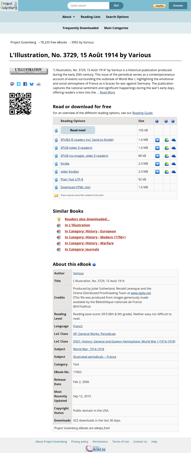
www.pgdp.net (141, 293)
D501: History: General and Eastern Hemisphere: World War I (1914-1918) (124, 341)
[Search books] (88, 5)
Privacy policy (79, 441)
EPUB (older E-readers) (76, 148)
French (78, 326)
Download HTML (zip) (75, 187)
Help (154, 441)
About (68, 17)
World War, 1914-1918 (88, 349)
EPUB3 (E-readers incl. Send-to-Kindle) (87, 140)
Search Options (117, 17)
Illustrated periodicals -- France (94, 357)
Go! (116, 5)
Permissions (100, 441)
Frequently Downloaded (80, 28)
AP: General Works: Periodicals (94, 334)
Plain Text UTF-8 (72, 179)
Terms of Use (120, 441)
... (106, 92)
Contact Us (140, 441)
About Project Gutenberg (51, 441)
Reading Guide (142, 113)
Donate (178, 5)
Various (78, 273)
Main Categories (116, 28)
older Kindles (70, 172)
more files (79, 195)
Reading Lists (91, 17)
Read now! (78, 130)
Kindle (65, 163)
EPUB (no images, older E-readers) (84, 156)
